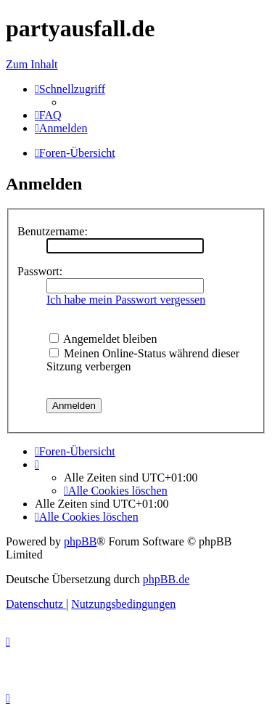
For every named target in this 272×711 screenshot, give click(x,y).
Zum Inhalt (32, 64)
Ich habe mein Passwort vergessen (125, 299)
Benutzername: (52, 231)
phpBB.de (166, 579)
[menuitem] (48, 115)
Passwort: (39, 271)
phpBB (80, 541)
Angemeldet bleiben (103, 339)
